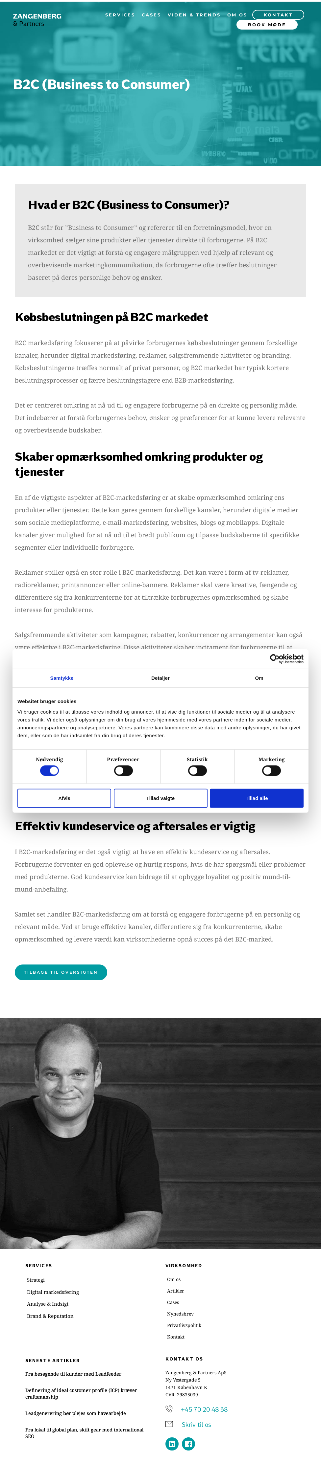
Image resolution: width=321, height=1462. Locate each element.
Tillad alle (256, 798)
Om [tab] (259, 678)
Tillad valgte (160, 798)
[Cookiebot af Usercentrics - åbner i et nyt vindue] (275, 659)
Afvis (64, 798)
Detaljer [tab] (160, 678)
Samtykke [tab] (62, 678)
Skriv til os (197, 1424)
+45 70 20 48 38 (204, 1409)
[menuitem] (120, 14)
